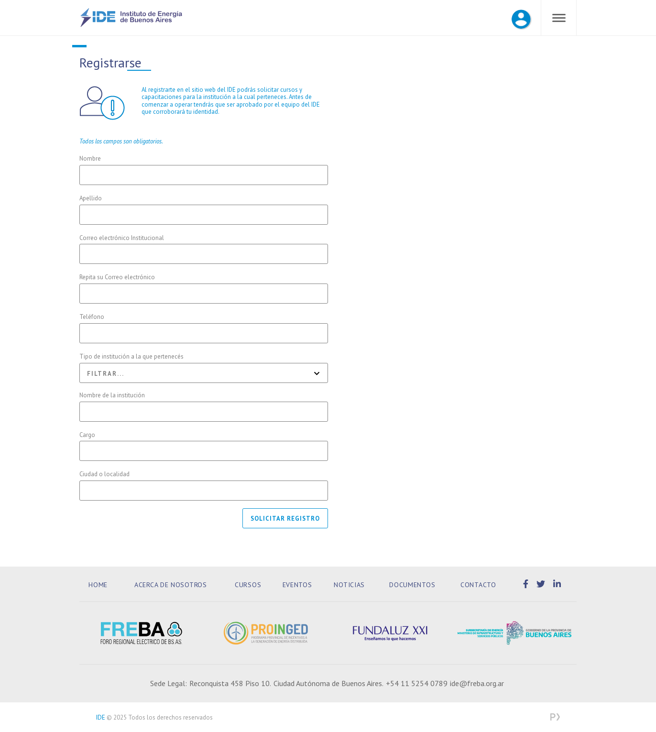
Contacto (478, 584)
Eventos (297, 584)
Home (98, 584)
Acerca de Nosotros (170, 584)
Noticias (349, 584)
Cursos (248, 584)
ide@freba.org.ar (477, 683)
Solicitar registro (285, 518)
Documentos (412, 584)
